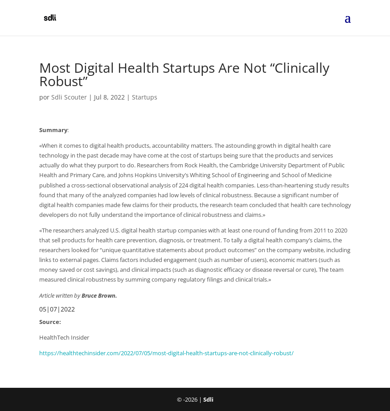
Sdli (208, 399)
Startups (144, 97)
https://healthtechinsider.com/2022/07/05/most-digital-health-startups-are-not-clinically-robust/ (166, 353)
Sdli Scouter (69, 97)
